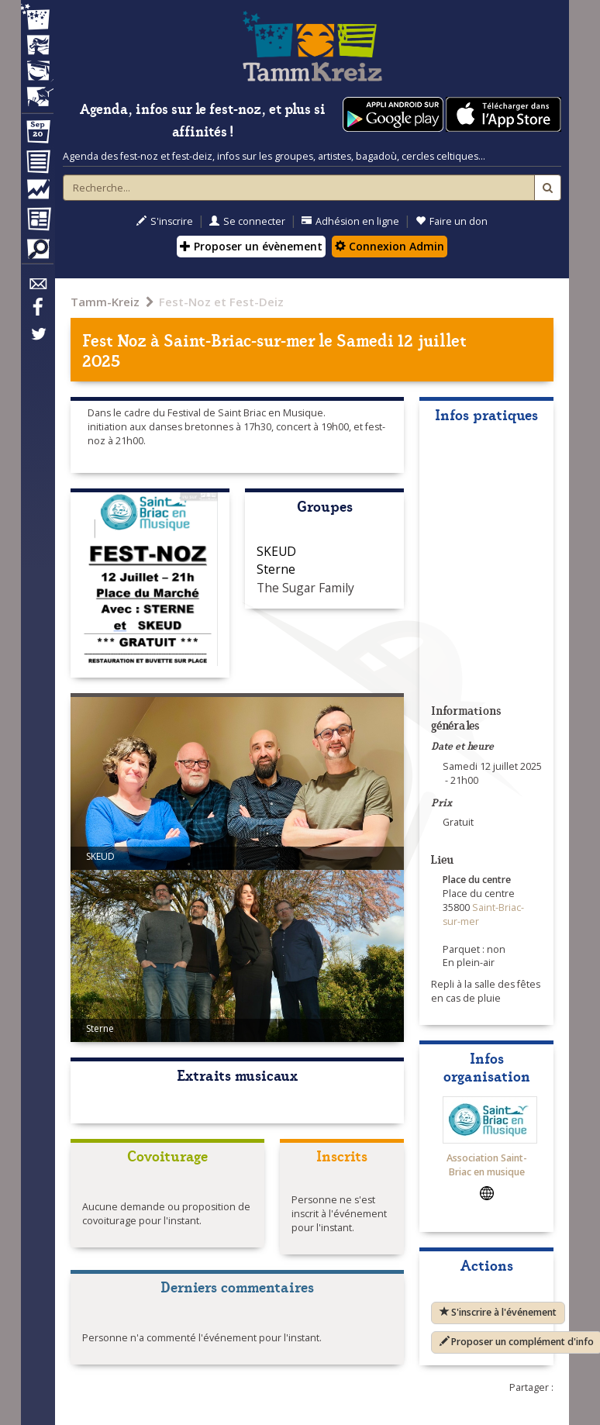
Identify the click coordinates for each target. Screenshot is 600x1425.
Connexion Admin (389, 246)
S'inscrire (164, 221)
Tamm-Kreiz (105, 301)
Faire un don (452, 221)
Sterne (276, 569)
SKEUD (276, 551)
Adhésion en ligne (350, 221)
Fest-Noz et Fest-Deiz (221, 301)
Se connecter (247, 221)
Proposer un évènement (251, 246)
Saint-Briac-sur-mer (239, 339)
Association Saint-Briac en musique (487, 1164)
